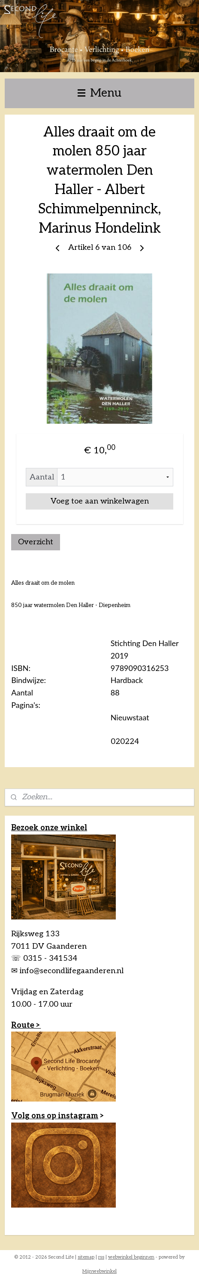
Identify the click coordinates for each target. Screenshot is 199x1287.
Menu (99, 93)
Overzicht (35, 541)
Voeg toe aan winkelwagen (100, 501)
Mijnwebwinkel (99, 1271)
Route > (26, 1025)
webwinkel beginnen (131, 1257)
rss (101, 1257)
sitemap (86, 1257)
